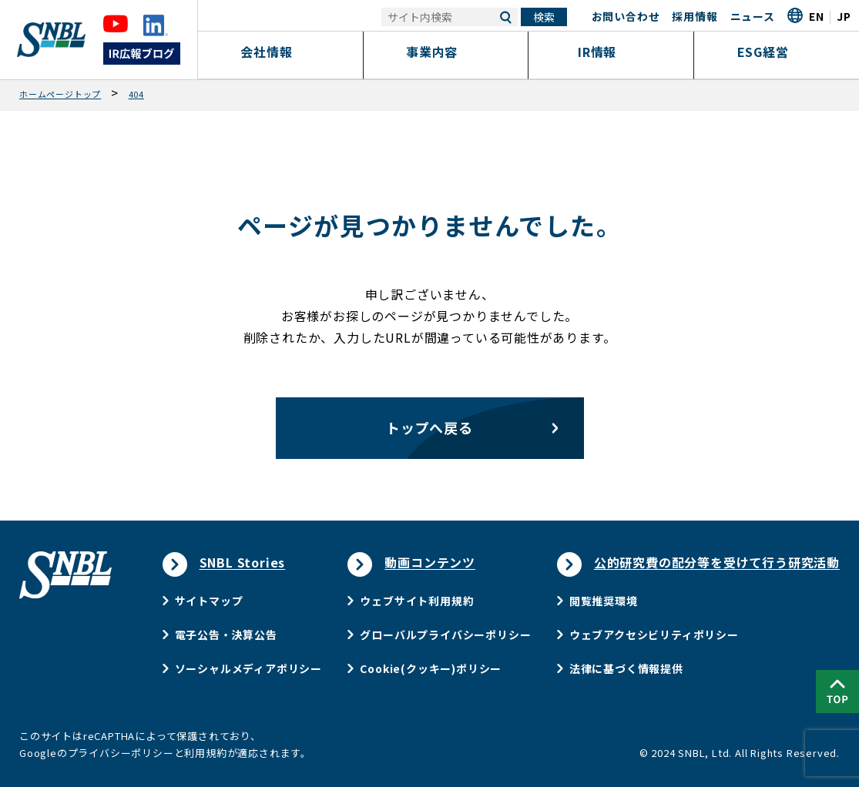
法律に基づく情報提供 (626, 668)
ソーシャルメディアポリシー (248, 668)
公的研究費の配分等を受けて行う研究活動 (717, 562)
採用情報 (694, 16)
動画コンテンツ (429, 562)
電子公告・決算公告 (226, 634)
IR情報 (611, 51)
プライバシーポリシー (121, 752)
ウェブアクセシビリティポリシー (654, 634)
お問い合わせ (626, 16)
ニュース (752, 16)
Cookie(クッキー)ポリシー (431, 668)
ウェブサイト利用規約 (417, 600)
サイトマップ (209, 600)
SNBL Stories (243, 562)
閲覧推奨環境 (603, 600)
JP (844, 16)
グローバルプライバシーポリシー (445, 634)
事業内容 (445, 51)
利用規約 (205, 752)
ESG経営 (776, 51)
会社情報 (280, 51)
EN (816, 16)
